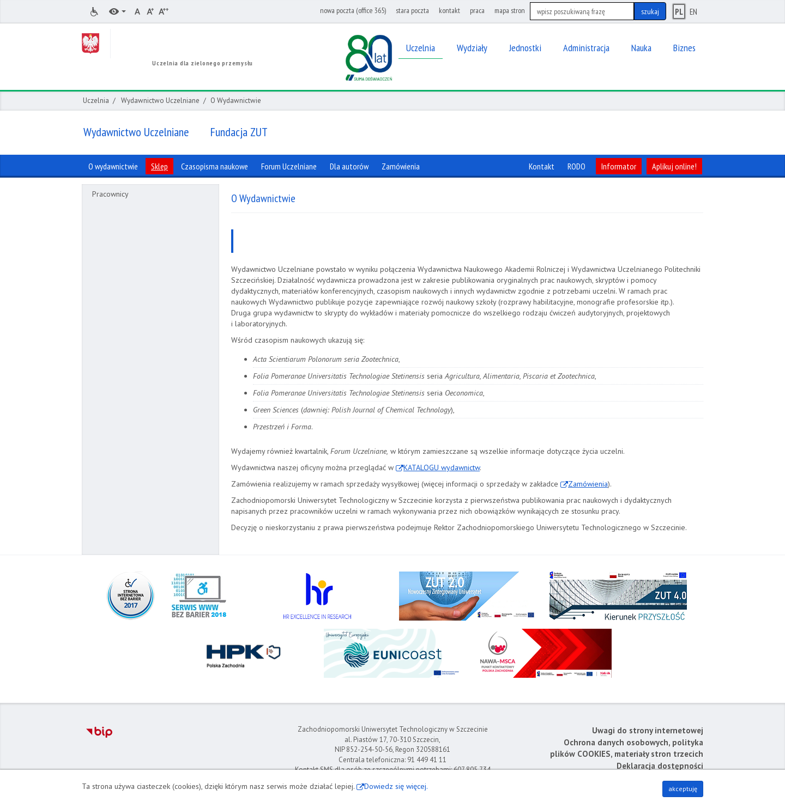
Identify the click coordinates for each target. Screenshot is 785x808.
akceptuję (682, 789)
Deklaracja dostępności (660, 766)
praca (477, 10)
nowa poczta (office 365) (353, 10)
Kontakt (541, 166)
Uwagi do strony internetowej (647, 730)
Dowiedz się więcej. (396, 786)
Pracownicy (110, 194)
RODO (576, 166)
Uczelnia (96, 100)
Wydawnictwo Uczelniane (160, 100)
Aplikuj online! (674, 166)
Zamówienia (588, 484)
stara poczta (412, 10)
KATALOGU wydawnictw (441, 467)
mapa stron (509, 10)
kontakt (449, 10)
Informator (618, 166)
